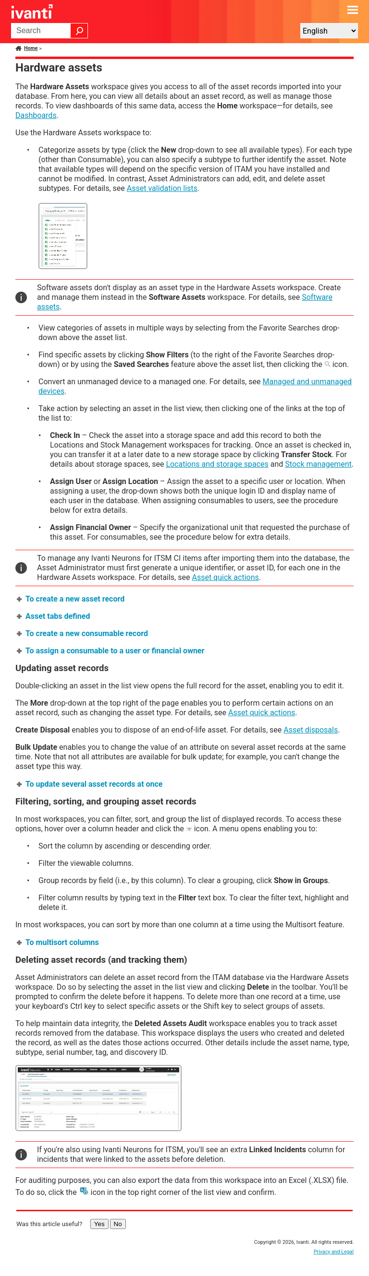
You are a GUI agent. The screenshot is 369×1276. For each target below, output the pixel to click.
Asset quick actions (225, 577)
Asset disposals (310, 729)
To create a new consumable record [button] (83, 633)
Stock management (318, 464)
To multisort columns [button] (58, 942)
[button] (79, 30)
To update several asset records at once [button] (90, 784)
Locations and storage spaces (217, 464)
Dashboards (36, 115)
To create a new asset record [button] (71, 598)
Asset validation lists (162, 188)
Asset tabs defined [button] (54, 616)
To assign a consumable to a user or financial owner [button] (111, 650)
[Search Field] (49, 30)
